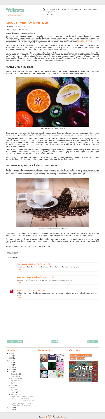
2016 (11, 407)
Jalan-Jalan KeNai (24, 277)
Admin (19, 290)
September (15, 378)
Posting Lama (92, 341)
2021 (11, 363)
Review (73, 358)
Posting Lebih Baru (15, 341)
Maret (13, 392)
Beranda (54, 341)
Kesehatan (15, 33)
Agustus (14, 381)
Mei (12, 388)
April (13, 390)
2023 (11, 358)
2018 (11, 369)
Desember (15, 374)
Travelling (81, 358)
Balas (19, 270)
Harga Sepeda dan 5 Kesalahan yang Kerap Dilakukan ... (23, 397)
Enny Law (49, 417)
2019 (11, 367)
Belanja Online (75, 355)
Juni (13, 385)
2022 (11, 360)
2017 (11, 372)
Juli (12, 383)
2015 (11, 410)
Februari (14, 394)
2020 (11, 365)
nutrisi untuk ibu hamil (84, 42)
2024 (11, 356)
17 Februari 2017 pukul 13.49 (34, 290)
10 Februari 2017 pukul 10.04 (39, 264)
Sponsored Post (27, 33)
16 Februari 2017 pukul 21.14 (43, 277)
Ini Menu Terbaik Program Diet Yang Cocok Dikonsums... (22, 404)
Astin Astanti (22, 264)
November (15, 376)
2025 (11, 353)
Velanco (15, 10)
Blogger (63, 417)
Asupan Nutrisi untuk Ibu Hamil (22, 401)
